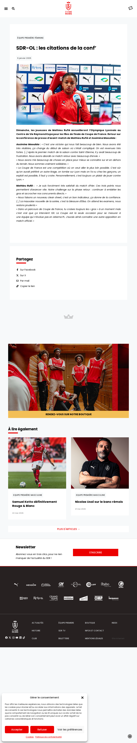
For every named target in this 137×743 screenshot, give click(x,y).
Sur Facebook (28, 269)
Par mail (24, 280)
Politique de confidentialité (48, 737)
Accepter (16, 729)
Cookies (30, 737)
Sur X (23, 275)
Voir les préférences (70, 729)
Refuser (42, 729)
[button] (82, 697)
